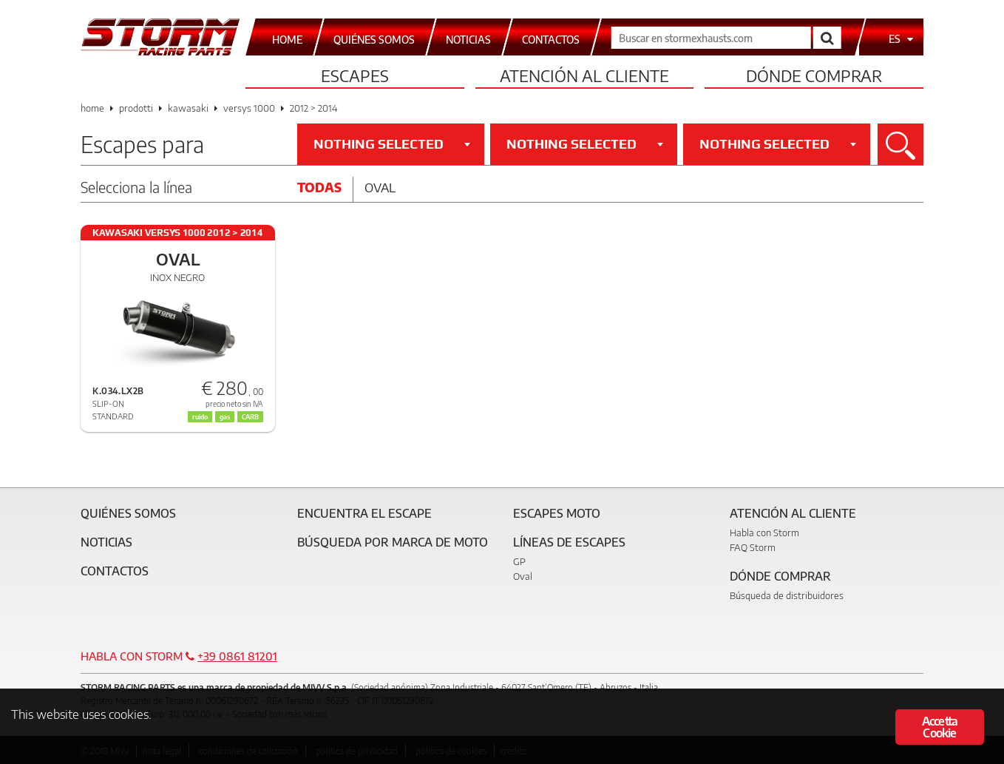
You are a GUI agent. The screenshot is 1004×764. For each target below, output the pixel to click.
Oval (380, 187)
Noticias (106, 542)
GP (519, 561)
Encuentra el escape (364, 513)
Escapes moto (556, 513)
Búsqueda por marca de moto (392, 542)
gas (225, 417)
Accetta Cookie (939, 727)
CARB (250, 417)
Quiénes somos (128, 513)
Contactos (115, 571)
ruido (200, 417)
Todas (319, 187)
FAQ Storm (753, 547)
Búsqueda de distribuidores (787, 595)
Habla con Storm (764, 532)
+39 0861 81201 (237, 656)
